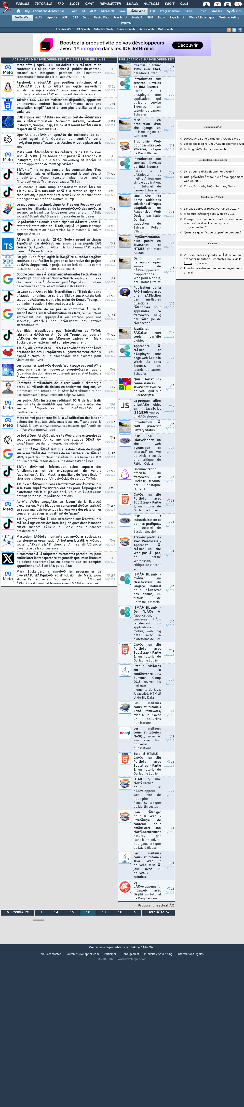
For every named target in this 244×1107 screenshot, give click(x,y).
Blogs (74, 4)
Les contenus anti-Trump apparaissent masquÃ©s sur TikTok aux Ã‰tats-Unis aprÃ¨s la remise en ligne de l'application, (58, 193)
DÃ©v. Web (137, 11)
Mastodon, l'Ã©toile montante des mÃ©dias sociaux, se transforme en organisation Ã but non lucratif (58, 543)
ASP (65, 17)
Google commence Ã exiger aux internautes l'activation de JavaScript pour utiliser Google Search (58, 280)
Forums (22, 4)
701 (111, 174)
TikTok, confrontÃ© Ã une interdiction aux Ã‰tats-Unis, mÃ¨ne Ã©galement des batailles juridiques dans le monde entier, (58, 525)
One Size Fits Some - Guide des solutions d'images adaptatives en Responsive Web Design (147, 214)
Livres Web (146, 29)
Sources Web (126, 29)
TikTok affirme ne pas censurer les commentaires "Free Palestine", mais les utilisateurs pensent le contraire (58, 176)
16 (88, 912)
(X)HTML (127, 23)
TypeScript (177, 17)
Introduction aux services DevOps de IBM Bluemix (147, 97)
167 (111, 422)
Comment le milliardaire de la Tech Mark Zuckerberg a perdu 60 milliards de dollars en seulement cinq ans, (58, 389)
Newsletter (110, 4)
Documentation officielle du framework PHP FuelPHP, (147, 479)
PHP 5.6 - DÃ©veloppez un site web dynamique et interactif (147, 450)
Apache (52, 17)
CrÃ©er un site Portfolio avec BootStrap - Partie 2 (147, 653)
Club (184, 4)
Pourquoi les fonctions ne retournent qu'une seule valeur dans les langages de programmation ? (214, 223)
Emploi (132, 4)
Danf (147, 270)
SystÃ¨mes (234, 11)
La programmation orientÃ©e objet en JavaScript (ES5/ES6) (147, 409)
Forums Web (64, 29)
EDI (152, 11)
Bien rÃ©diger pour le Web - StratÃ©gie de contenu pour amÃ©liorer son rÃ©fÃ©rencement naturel (147, 830)
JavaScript (120, 17)
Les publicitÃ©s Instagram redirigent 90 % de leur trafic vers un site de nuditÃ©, (58, 407)
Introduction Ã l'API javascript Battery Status (147, 426)
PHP (150, 17)
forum (188, 263)
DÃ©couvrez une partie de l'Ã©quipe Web (212, 139)
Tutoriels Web (103, 29)
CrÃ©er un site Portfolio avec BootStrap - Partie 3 (147, 503)
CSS (75, 17)
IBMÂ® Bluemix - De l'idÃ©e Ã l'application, (147, 623)
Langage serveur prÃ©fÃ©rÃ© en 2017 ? (211, 209)
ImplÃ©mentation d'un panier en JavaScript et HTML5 (147, 245)
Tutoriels (43, 4)
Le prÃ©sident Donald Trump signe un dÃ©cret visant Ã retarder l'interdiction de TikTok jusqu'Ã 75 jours (58, 228)
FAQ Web (83, 29)
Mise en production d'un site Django (147, 128)
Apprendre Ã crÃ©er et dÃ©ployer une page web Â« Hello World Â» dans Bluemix (147, 360)
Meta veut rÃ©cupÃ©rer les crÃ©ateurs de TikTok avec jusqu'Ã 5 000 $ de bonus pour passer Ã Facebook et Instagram (58, 158)
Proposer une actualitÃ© (156, 906)
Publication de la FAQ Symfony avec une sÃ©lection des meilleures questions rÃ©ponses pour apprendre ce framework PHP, (147, 305)
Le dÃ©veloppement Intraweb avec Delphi (147, 891)
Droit (169, 4)
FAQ (60, 4)
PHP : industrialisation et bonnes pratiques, (147, 524)
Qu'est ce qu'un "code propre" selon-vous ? (213, 232)
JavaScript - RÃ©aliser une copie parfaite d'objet (147, 335)
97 (111, 453)
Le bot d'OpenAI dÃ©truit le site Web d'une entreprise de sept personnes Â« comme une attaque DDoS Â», (58, 440)
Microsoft (107, 11)
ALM (93, 11)
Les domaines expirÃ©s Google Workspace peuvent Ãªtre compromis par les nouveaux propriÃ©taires (58, 372)
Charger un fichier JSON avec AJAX (147, 69)
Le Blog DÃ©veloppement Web (205, 149)
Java (122, 11)
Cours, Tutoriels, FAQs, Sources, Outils (210, 186)
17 (104, 912)
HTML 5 (147, 793)
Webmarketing (229, 17)
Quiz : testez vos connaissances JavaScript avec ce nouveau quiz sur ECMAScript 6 (147, 387)
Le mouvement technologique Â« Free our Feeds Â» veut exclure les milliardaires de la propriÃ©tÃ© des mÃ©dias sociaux (58, 211)
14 (56, 912)
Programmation (170, 11)
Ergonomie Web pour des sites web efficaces (147, 148)
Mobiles (216, 11)
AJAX (38, 17)
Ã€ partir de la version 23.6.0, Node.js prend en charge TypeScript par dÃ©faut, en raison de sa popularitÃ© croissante (58, 246)
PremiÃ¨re (17, 912)
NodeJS (137, 17)
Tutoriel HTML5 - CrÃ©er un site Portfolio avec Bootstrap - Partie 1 (147, 764)
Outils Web (165, 29)
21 (111, 86)
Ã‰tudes (151, 4)
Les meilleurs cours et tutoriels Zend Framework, (147, 713)
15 (72, 912)
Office (202, 11)
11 (170, 889)
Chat (89, 4)
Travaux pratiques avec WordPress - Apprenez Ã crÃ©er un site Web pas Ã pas (147, 553)
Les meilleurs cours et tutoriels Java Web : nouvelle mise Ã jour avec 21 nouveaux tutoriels (147, 865)
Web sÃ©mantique (201, 17)
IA (83, 11)
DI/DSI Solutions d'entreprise (45, 11)
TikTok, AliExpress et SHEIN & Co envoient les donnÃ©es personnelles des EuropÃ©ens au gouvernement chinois (58, 354)
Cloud (73, 11)
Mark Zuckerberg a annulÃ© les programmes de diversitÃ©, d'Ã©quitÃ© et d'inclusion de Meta (58, 578)
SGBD (189, 11)
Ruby (161, 17)
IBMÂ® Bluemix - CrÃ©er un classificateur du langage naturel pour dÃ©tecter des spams (147, 588)
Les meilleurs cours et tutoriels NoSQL (147, 738)
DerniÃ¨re (158, 912)
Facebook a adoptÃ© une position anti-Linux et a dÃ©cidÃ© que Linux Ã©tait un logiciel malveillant (58, 89)
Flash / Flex (101, 17)
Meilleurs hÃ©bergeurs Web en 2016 (209, 214)
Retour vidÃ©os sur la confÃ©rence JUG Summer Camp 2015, (147, 682)
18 (120, 912)
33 (170, 501)
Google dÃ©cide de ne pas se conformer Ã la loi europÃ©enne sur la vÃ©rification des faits (58, 317)
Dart (86, 17)
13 (111, 315)
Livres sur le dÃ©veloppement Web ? (209, 171)
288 (111, 121)
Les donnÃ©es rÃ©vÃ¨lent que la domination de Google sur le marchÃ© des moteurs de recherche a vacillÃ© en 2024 (58, 455)
